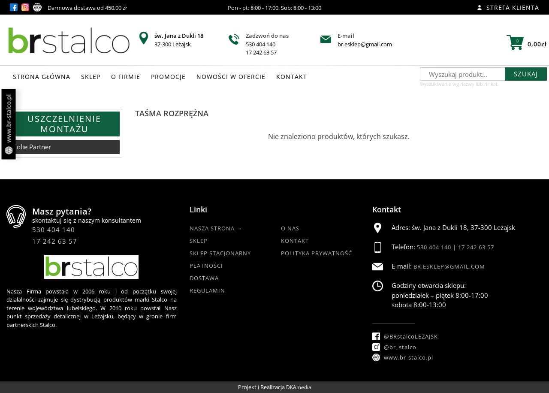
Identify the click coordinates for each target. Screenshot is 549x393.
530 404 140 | (437, 247)
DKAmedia (298, 387)
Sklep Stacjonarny (220, 253)
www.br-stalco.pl (9, 124)
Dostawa (204, 278)
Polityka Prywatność (316, 253)
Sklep (199, 241)
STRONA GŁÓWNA (41, 77)
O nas (290, 228)
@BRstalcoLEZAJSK (405, 336)
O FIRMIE (125, 77)
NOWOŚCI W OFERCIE (230, 77)
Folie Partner (32, 146)
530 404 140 (260, 44)
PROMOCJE (168, 77)
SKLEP (90, 77)
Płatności (206, 265)
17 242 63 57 (261, 52)
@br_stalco (394, 347)
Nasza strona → (216, 228)
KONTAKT (291, 77)
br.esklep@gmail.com (365, 44)
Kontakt (295, 241)
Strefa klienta (508, 7)
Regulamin (207, 290)
